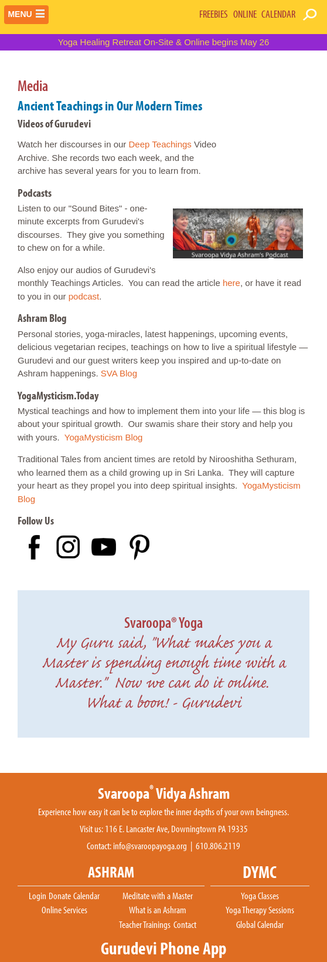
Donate (60, 896)
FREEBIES (213, 14)
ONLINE (245, 14)
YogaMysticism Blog (103, 437)
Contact (184, 925)
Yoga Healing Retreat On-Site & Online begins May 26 (164, 42)
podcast (84, 296)
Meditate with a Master (157, 896)
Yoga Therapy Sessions (260, 910)
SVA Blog (119, 373)
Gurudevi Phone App (163, 948)
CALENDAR (278, 14)
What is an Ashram (157, 910)
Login (37, 896)
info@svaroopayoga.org (150, 846)
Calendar (86, 896)
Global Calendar (260, 925)
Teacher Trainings (145, 925)
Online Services (64, 910)
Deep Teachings (160, 144)
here (231, 283)
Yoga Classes (260, 896)
